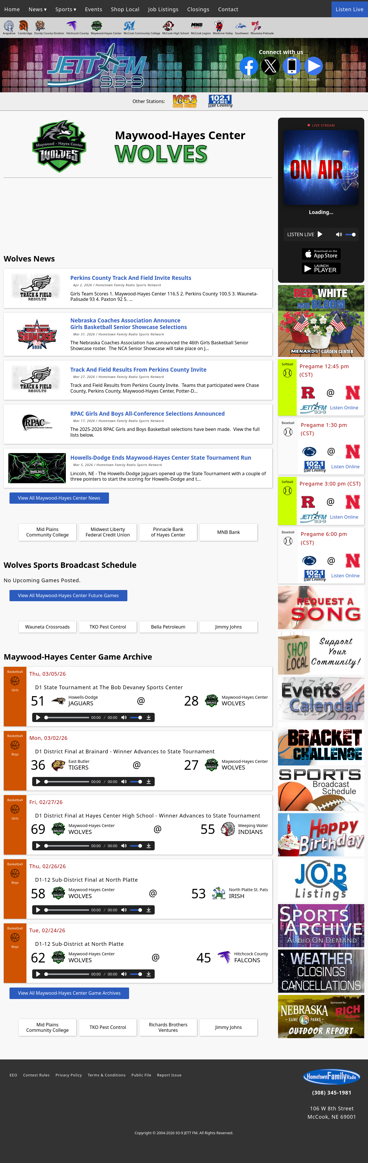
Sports (63, 9)
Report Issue (169, 1075)
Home (12, 9)
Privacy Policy (68, 1075)
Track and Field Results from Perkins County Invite (138, 369)
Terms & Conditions (107, 1075)
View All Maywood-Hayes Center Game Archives (69, 993)
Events (93, 9)
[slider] (66, 717)
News (35, 9)
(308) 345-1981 (332, 1092)
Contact (228, 9)
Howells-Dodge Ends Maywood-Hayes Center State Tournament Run (160, 457)
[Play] (38, 717)
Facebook (248, 69)
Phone (292, 69)
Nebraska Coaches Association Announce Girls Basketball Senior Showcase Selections (128, 323)
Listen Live (350, 9)
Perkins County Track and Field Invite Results (130, 277)
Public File (141, 1075)
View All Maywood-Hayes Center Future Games (68, 595)
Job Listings (163, 9)
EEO (14, 1075)
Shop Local (125, 9)
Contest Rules (36, 1075)
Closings (198, 9)
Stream (313, 69)
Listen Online (344, 407)
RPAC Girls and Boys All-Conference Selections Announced (147, 413)
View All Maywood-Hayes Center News (59, 498)
